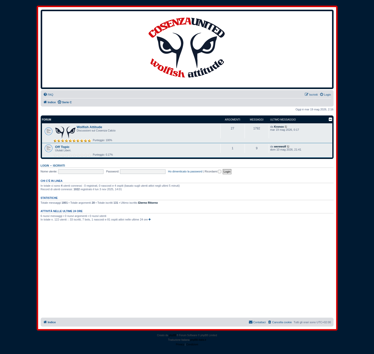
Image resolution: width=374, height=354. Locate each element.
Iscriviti (59, 165)
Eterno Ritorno (148, 202)
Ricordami (213, 171)
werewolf (280, 146)
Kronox (279, 126)
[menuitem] (48, 95)
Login (45, 165)
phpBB (172, 335)
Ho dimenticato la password (185, 171)
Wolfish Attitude (89, 127)
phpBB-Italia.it (198, 339)
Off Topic (62, 147)
